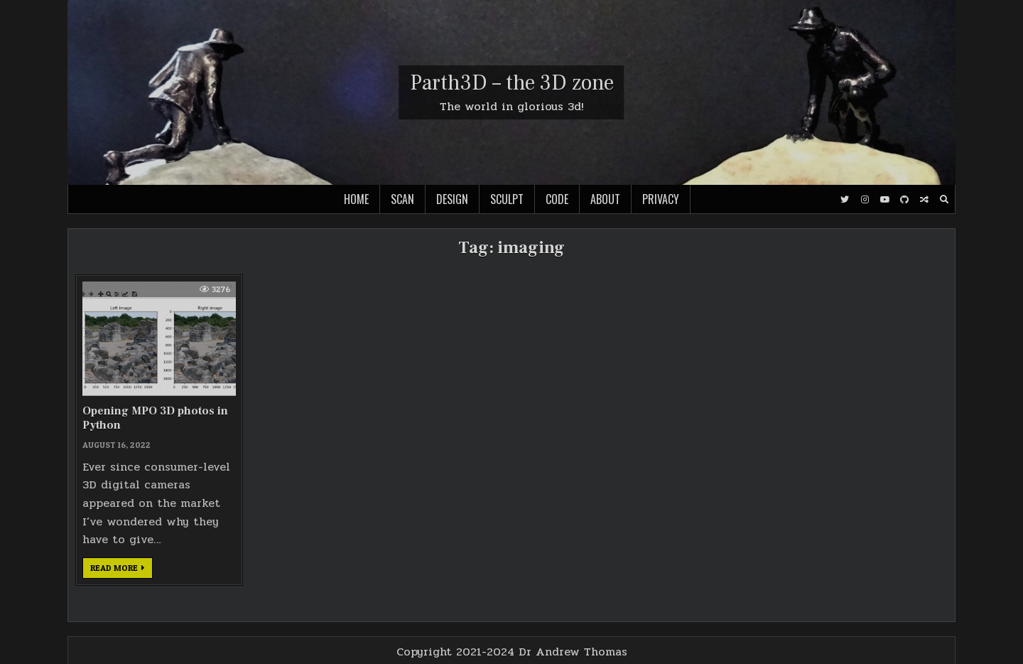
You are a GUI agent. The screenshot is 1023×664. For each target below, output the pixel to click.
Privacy (660, 199)
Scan (402, 199)
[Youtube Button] (884, 200)
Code (557, 199)
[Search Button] (944, 200)
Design (452, 199)
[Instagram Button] (864, 200)
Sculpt (507, 199)
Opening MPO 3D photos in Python (155, 418)
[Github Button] (904, 200)
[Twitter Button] (844, 200)
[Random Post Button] (924, 200)
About (605, 199)
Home (356, 199)
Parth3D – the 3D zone (512, 83)
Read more (121, 570)
